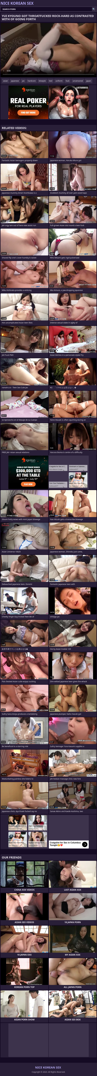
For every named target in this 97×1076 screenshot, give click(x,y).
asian (5, 81)
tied (50, 81)
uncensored (78, 81)
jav (23, 81)
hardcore (32, 81)
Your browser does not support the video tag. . (48, 50)
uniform (59, 81)
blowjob (42, 81)
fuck (67, 81)
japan (88, 81)
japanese (15, 81)
